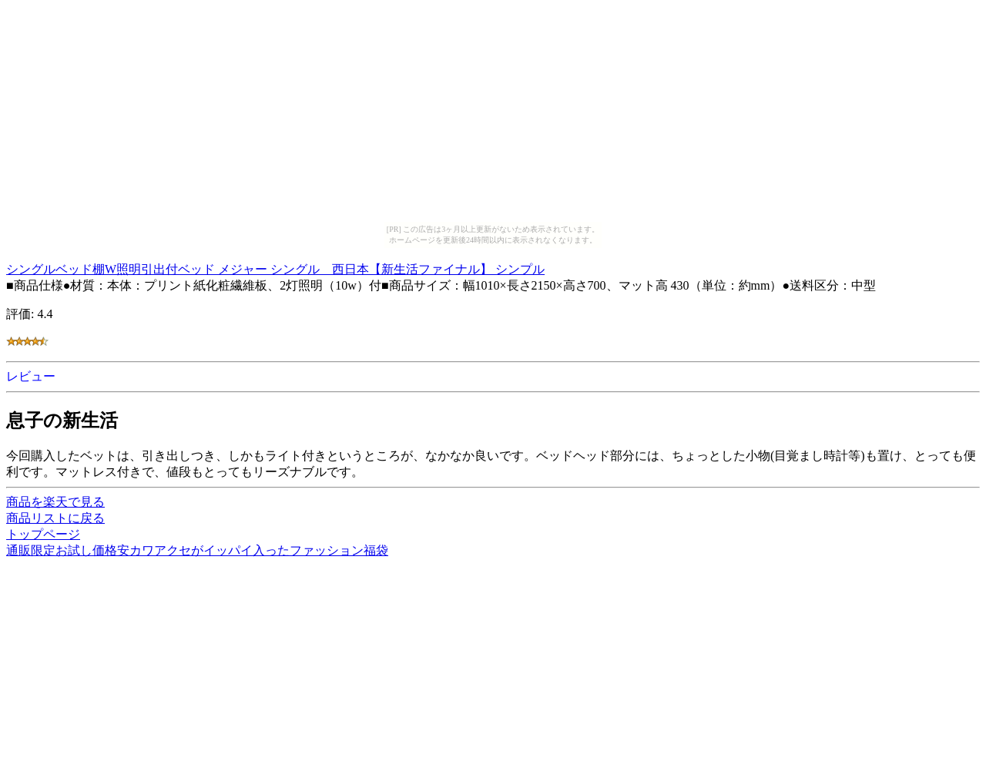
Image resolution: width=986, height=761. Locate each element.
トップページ (43, 534)
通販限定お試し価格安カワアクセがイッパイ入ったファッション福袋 (197, 550)
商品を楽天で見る (55, 501)
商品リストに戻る (55, 518)
